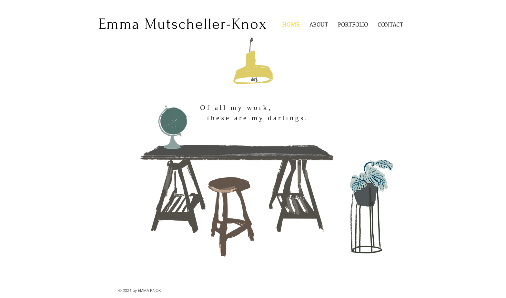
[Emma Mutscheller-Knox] (182, 24)
